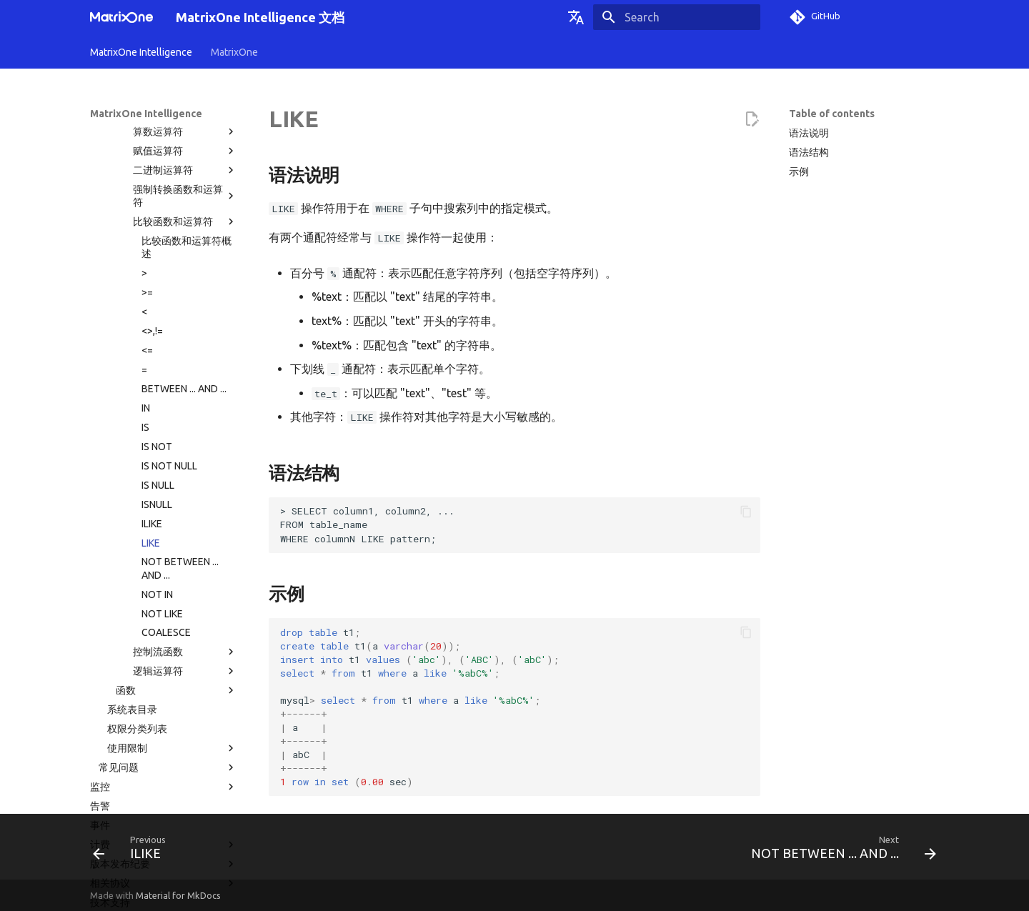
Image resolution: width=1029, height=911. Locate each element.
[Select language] (576, 17)
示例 (799, 171)
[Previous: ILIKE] (133, 851)
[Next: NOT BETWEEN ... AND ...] (839, 851)
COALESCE (166, 501)
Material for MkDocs (178, 895)
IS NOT (156, 315)
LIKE (150, 411)
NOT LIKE (162, 482)
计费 (163, 713)
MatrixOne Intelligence (141, 52)
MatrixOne (234, 52)
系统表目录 (132, 578)
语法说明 (809, 133)
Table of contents (832, 113)
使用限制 (172, 616)
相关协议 (163, 751)
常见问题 (168, 635)
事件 (100, 694)
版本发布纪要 (163, 732)
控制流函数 (185, 520)
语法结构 (809, 152)
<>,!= (152, 199)
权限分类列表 (137, 597)
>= (147, 160)
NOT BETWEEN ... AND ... (180, 436)
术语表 (105, 790)
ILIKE (151, 392)
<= (147, 218)
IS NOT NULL (169, 334)
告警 (100, 674)
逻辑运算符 (185, 539)
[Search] (676, 17)
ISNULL (156, 373)
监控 (163, 655)
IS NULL (157, 353)
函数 (176, 558)
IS (145, 296)
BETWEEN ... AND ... (184, 257)
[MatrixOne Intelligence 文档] (121, 17)
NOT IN (157, 463)
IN (145, 276)
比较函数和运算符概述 (186, 116)
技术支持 (110, 771)
